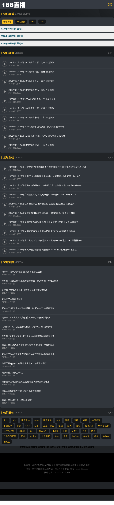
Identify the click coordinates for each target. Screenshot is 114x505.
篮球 (14, 420)
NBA (32, 21)
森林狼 (86, 436)
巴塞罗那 (89, 426)
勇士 (32, 431)
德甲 (85, 420)
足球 (6, 420)
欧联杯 (106, 436)
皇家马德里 (48, 426)
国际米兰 (43, 431)
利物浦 (55, 431)
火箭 (84, 431)
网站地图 (48, 472)
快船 (56, 436)
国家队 (7, 441)
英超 (58, 420)
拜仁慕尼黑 (9, 431)
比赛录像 (47, 420)
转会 (93, 431)
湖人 (69, 426)
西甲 (67, 420)
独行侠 (75, 436)
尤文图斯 (45, 436)
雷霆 (65, 436)
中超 (19, 426)
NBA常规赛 (103, 426)
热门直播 (21, 21)
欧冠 (60, 426)
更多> (110, 53)
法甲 (36, 426)
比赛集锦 (25, 420)
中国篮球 (96, 420)
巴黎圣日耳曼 (10, 436)
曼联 (78, 426)
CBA (42, 21)
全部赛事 (7, 21)
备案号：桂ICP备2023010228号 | (39, 465)
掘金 (96, 436)
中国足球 (8, 426)
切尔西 (74, 431)
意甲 (76, 420)
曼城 (64, 431)
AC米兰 (33, 436)
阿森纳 (22, 431)
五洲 (23, 436)
